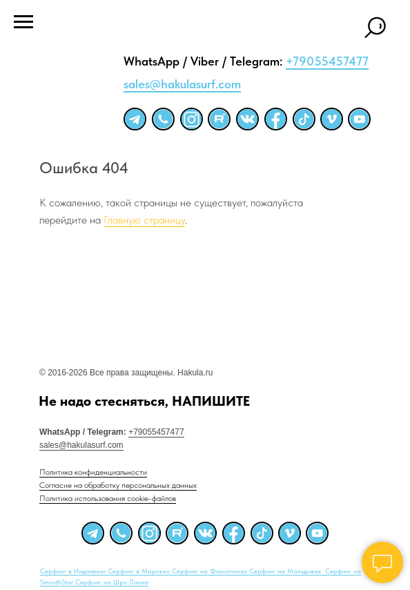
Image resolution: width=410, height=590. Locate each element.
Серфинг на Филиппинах (210, 571)
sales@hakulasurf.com (182, 84)
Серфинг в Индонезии (74, 571)
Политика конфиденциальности (93, 472)
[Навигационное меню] (23, 22)
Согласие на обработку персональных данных (118, 485)
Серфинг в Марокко (140, 571)
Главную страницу (144, 219)
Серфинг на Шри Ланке (111, 582)
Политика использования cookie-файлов (107, 498)
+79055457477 (327, 61)
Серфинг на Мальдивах (286, 571)
